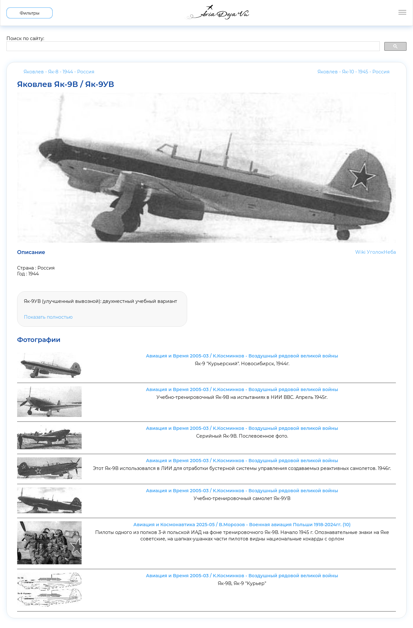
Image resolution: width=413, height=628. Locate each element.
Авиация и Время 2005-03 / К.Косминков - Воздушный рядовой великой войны (242, 356)
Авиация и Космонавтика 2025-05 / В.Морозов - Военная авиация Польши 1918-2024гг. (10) (241, 524)
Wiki (360, 252)
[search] (192, 46)
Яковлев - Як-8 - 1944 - (59, 72)
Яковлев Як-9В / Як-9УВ (65, 84)
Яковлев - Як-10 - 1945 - (353, 72)
